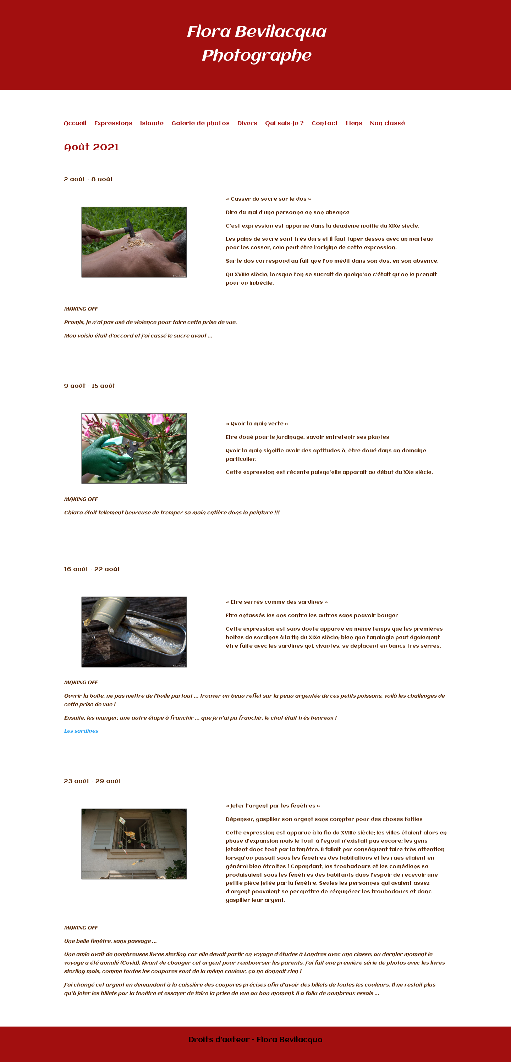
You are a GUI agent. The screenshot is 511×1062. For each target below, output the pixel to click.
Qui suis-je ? (284, 124)
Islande (152, 124)
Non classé (387, 124)
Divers (247, 124)
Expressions (113, 124)
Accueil (75, 124)
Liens (354, 124)
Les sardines (81, 731)
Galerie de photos (200, 124)
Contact (325, 124)
